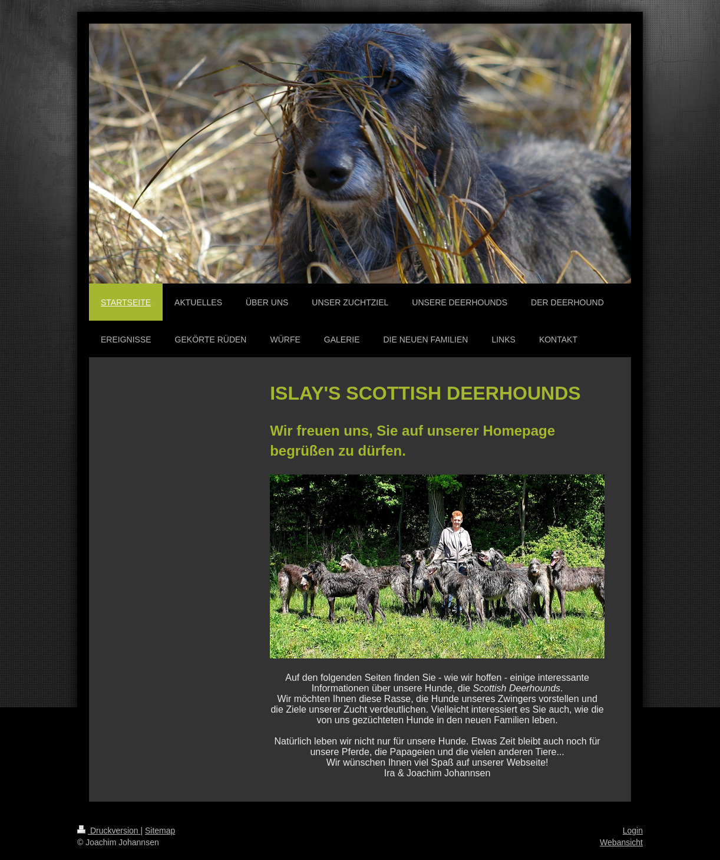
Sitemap (160, 830)
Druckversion (108, 830)
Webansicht (621, 842)
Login (633, 830)
